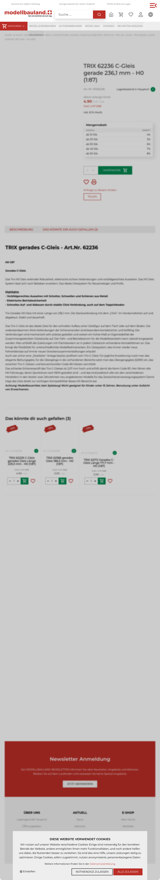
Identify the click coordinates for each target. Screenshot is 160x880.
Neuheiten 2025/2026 (130, 26)
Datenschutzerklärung (102, 863)
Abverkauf (36, 35)
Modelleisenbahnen (42, 26)
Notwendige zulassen (92, 871)
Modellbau (92, 26)
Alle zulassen (128, 871)
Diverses (108, 26)
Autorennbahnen (70, 26)
